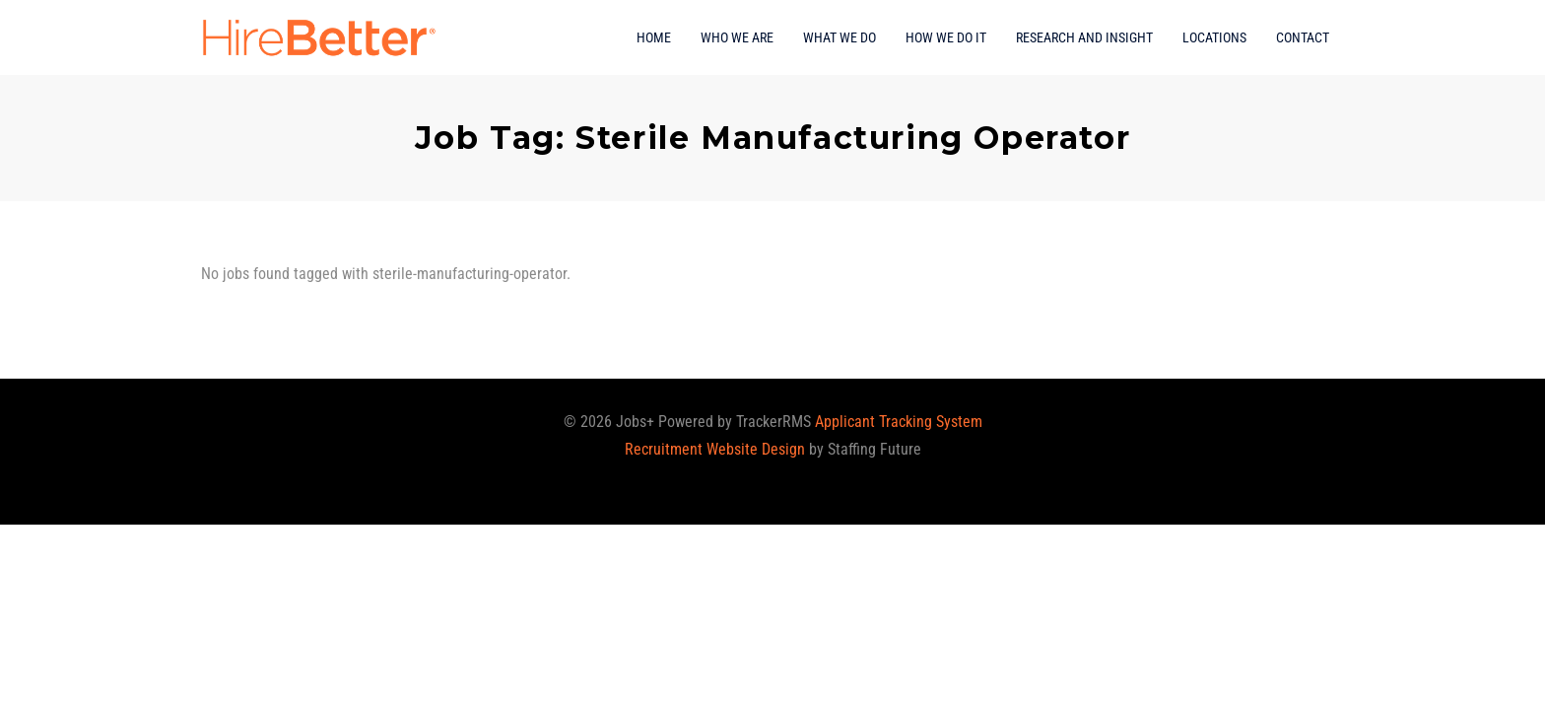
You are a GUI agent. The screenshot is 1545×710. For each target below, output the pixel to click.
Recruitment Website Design (715, 449)
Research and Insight (1084, 37)
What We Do (839, 37)
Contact (1302, 37)
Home (654, 37)
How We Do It (946, 37)
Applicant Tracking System (898, 421)
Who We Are (737, 37)
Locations (1214, 37)
